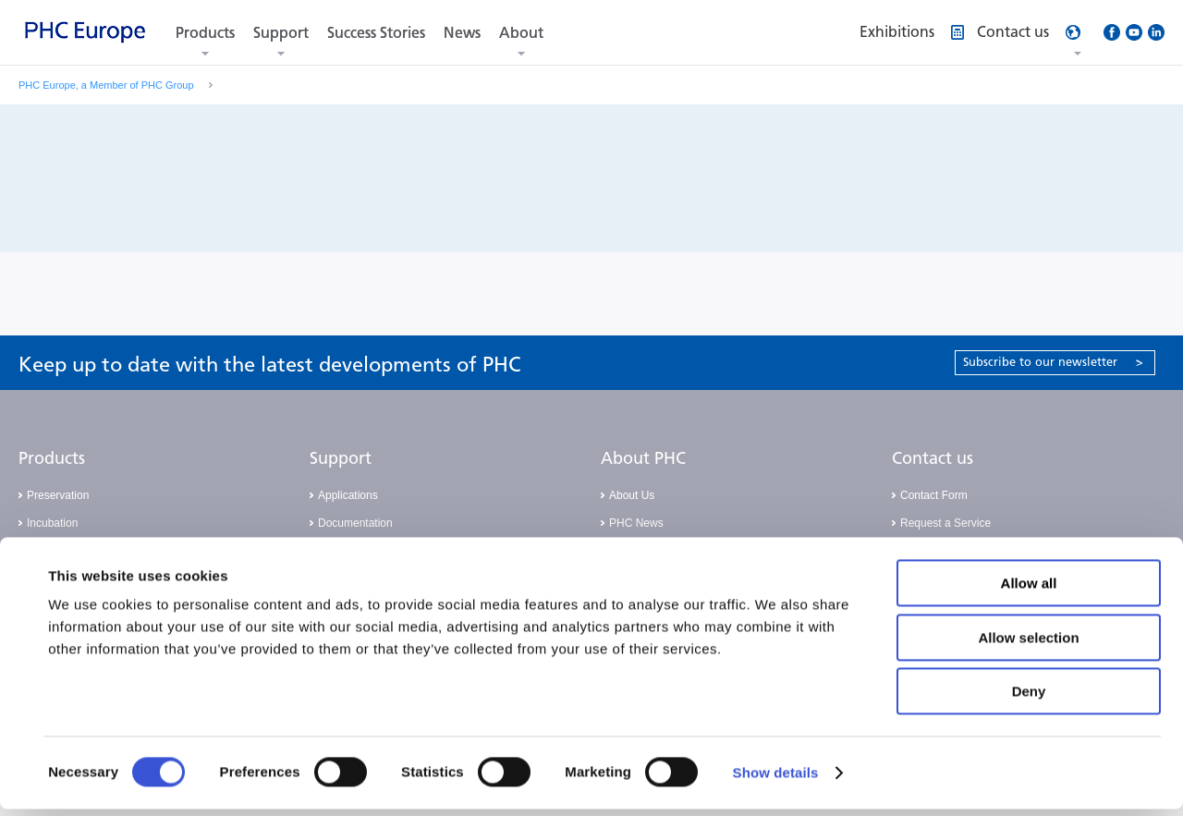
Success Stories (376, 33)
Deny (1029, 698)
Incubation (52, 523)
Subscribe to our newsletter (1053, 362)
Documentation (355, 523)
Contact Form (934, 495)
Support (281, 33)
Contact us (932, 458)
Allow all (1029, 590)
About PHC (643, 458)
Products (205, 33)
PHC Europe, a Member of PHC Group (106, 85)
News (462, 33)
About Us (631, 495)
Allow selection (1028, 644)
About (521, 33)
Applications (348, 495)
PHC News (636, 523)
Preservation (58, 495)
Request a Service (945, 523)
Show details (776, 779)
